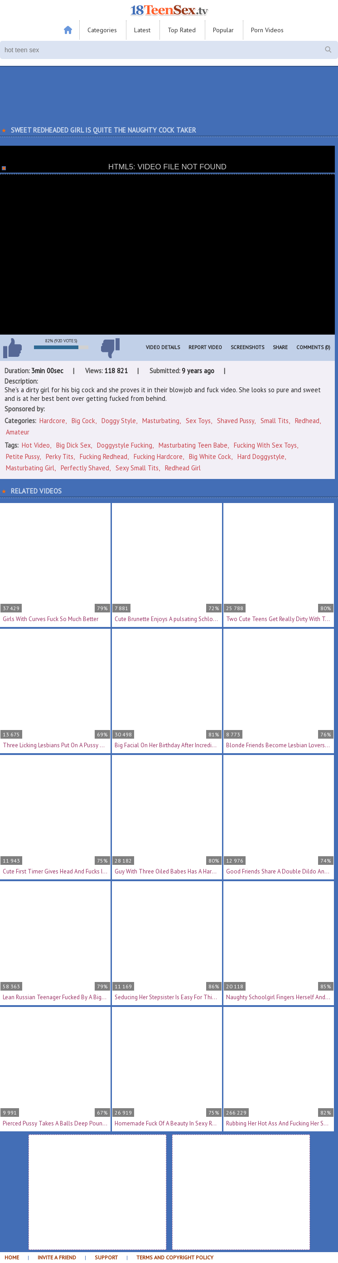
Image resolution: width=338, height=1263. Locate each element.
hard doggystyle (261, 456)
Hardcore (52, 420)
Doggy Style (118, 420)
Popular (223, 30)
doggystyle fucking (124, 445)
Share (280, 347)
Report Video (205, 347)
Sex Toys (198, 420)
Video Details (163, 347)
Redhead (307, 420)
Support (106, 1257)
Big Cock (83, 420)
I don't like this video (110, 348)
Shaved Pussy (235, 420)
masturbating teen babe (193, 445)
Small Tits (275, 420)
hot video (36, 445)
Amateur (17, 432)
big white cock (210, 456)
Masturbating (160, 420)
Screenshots (247, 347)
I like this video (12, 348)
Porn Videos (267, 30)
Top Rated (182, 30)
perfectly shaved (85, 468)
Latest (142, 30)
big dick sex (73, 445)
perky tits (59, 456)
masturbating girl (30, 468)
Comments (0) (313, 347)
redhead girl (183, 468)
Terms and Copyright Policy (174, 1257)
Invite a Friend (57, 1257)
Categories (102, 30)
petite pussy (22, 456)
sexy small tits (137, 468)
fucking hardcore (158, 456)
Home (12, 1257)
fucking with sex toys (265, 445)
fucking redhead (103, 456)
